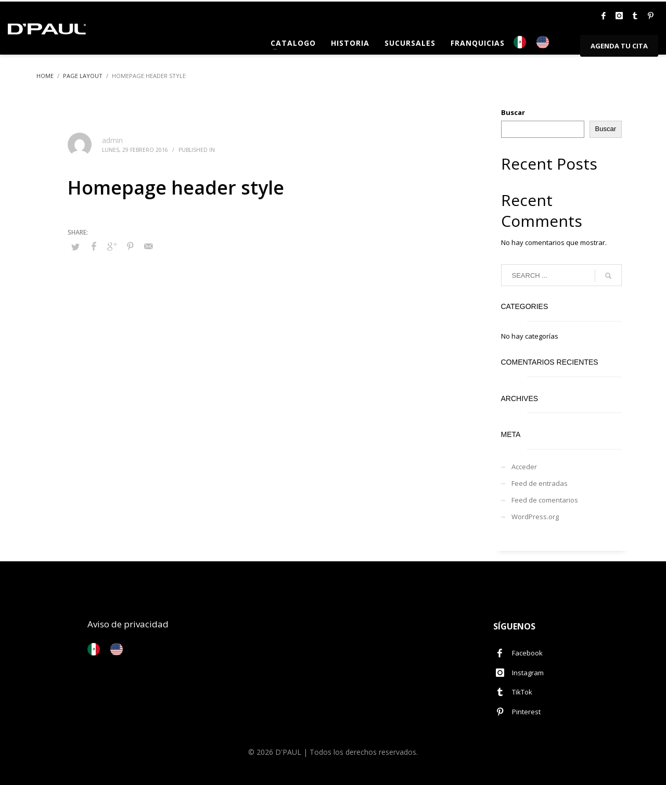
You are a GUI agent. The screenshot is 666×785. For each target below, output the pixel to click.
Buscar (513, 112)
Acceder (524, 466)
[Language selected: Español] (536, 42)
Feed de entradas (539, 483)
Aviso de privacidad (128, 624)
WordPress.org (535, 516)
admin (112, 140)
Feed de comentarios (544, 500)
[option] (545, 42)
